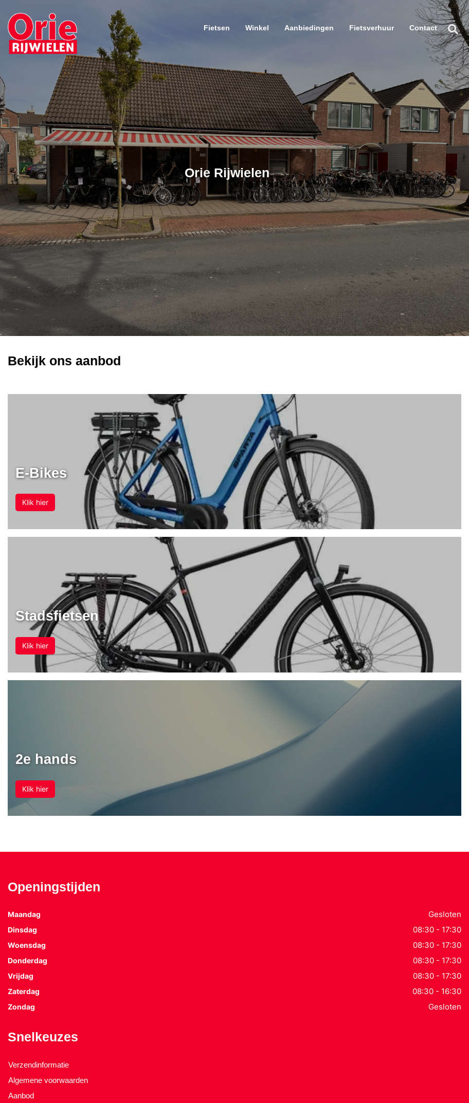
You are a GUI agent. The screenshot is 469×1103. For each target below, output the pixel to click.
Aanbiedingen (309, 28)
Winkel (257, 28)
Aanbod (21, 1095)
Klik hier (35, 502)
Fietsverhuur (371, 28)
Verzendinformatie (38, 1064)
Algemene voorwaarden (48, 1080)
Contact (423, 28)
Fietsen (217, 28)
